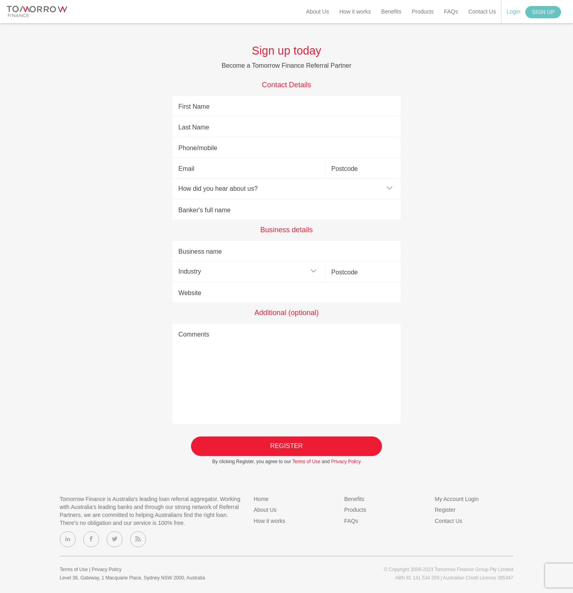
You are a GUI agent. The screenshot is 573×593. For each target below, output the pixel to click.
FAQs (451, 11)
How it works (355, 11)
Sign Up (543, 12)
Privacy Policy (346, 461)
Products (423, 11)
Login (513, 11)
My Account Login (457, 499)
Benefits (391, 11)
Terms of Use (306, 461)
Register (286, 445)
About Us (317, 11)
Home (261, 499)
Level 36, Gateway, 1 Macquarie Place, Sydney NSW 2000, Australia (132, 578)
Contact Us (482, 11)
